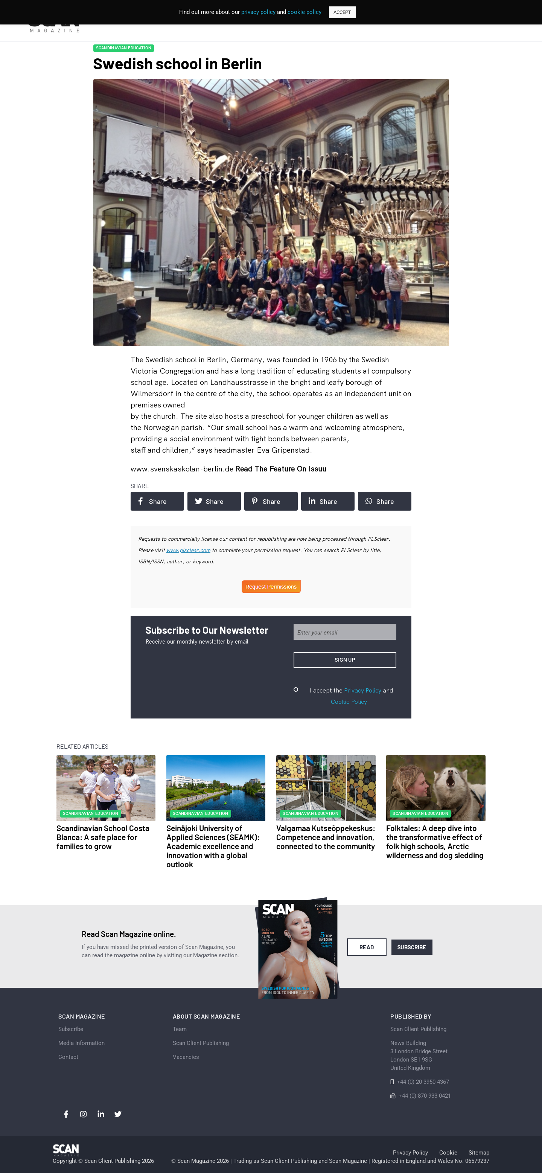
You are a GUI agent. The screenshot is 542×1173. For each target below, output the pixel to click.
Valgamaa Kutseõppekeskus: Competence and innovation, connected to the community (325, 837)
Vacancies (186, 1057)
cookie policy (304, 12)
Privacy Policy (362, 690)
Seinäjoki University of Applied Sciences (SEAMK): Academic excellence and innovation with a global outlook (213, 846)
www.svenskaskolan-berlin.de (183, 468)
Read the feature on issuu (280, 468)
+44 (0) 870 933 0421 (425, 1095)
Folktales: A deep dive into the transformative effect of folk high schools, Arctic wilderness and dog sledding (435, 841)
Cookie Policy (349, 701)
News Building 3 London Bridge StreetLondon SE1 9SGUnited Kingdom (419, 1055)
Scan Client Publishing (201, 1043)
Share (152, 501)
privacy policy (258, 12)
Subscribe (411, 947)
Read (366, 947)
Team (180, 1029)
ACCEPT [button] (342, 12)
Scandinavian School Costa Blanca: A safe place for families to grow (102, 837)
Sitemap (479, 1152)
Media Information (81, 1043)
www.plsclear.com (188, 550)
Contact (68, 1057)
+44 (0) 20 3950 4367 (423, 1081)
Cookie (448, 1152)
